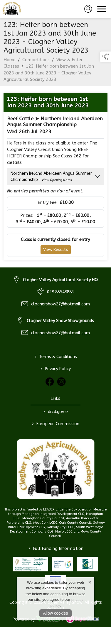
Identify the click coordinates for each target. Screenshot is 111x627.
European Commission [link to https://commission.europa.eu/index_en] (55, 424)
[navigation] (101, 8)
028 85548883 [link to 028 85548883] (60, 292)
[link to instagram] (61, 381)
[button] (105, 56)
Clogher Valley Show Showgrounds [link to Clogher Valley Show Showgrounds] (60, 320)
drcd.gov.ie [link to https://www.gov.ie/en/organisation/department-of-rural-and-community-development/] (55, 412)
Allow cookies (55, 613)
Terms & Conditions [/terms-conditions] (55, 357)
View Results (55, 251)
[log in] (88, 9)
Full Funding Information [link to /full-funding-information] (55, 548)
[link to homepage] (11, 9)
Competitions (36, 61)
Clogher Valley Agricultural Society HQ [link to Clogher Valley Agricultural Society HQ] (60, 279)
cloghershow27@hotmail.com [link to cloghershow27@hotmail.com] (60, 304)
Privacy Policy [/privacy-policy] (56, 369)
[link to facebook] (49, 381)
